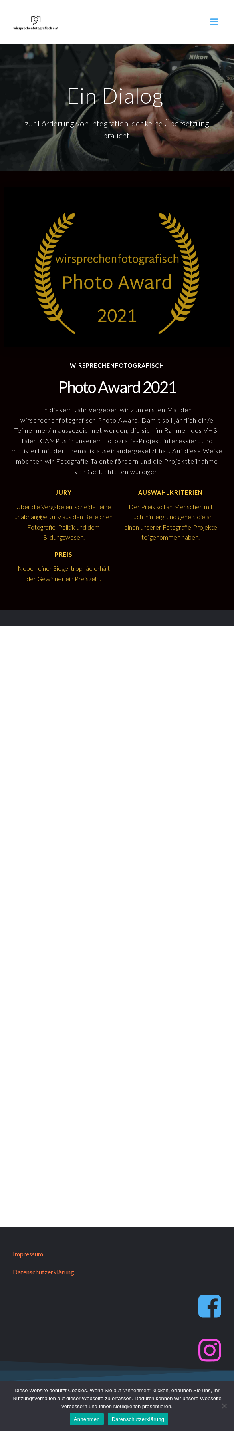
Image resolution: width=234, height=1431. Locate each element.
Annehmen (87, 1419)
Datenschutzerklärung (138, 1419)
